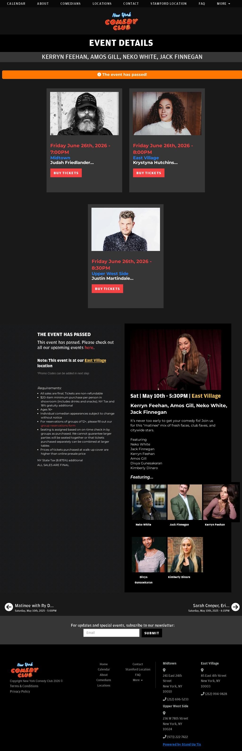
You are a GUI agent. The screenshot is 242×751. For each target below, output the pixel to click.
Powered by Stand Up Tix (182, 744)
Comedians (70, 4)
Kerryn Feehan (215, 525)
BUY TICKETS (66, 173)
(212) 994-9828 (216, 694)
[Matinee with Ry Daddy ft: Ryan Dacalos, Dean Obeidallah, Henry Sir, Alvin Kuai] (30, 607)
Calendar (16, 4)
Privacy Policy (20, 692)
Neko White (143, 525)
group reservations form (58, 425)
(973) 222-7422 (177, 737)
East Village (95, 360)
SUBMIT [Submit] (151, 633)
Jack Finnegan (179, 525)
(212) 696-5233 (177, 699)
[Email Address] (111, 633)
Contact (131, 4)
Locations (102, 4)
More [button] (223, 4)
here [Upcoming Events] (89, 347)
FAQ (202, 4)
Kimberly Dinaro (179, 577)
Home (104, 664)
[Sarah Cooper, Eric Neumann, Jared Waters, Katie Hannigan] (214, 607)
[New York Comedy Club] (121, 21)
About (43, 4)
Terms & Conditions (24, 686)
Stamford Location (169, 4)
